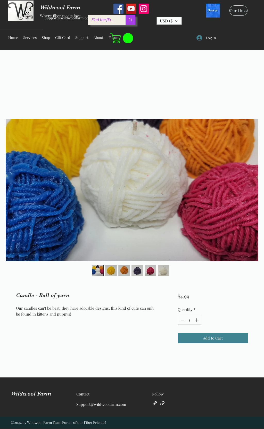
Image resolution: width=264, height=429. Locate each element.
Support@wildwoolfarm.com (68, 17)
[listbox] (169, 21)
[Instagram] (144, 9)
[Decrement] (181, 320)
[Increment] (197, 320)
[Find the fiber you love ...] (103, 20)
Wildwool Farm (31, 393)
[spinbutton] (189, 320)
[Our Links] (238, 10)
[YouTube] (131, 9)
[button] (169, 21)
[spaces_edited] (213, 11)
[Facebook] (118, 9)
